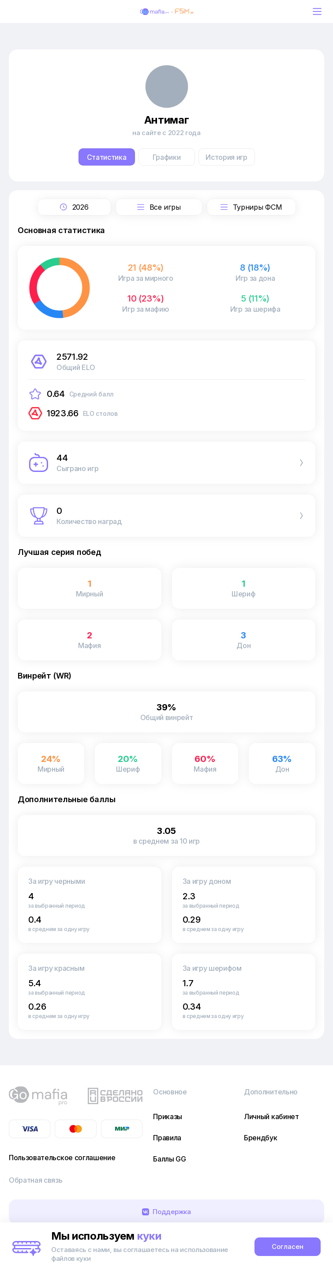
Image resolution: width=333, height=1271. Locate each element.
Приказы (167, 1116)
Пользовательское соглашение (62, 1157)
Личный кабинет (271, 1116)
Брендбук (260, 1137)
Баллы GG (169, 1158)
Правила (167, 1137)
